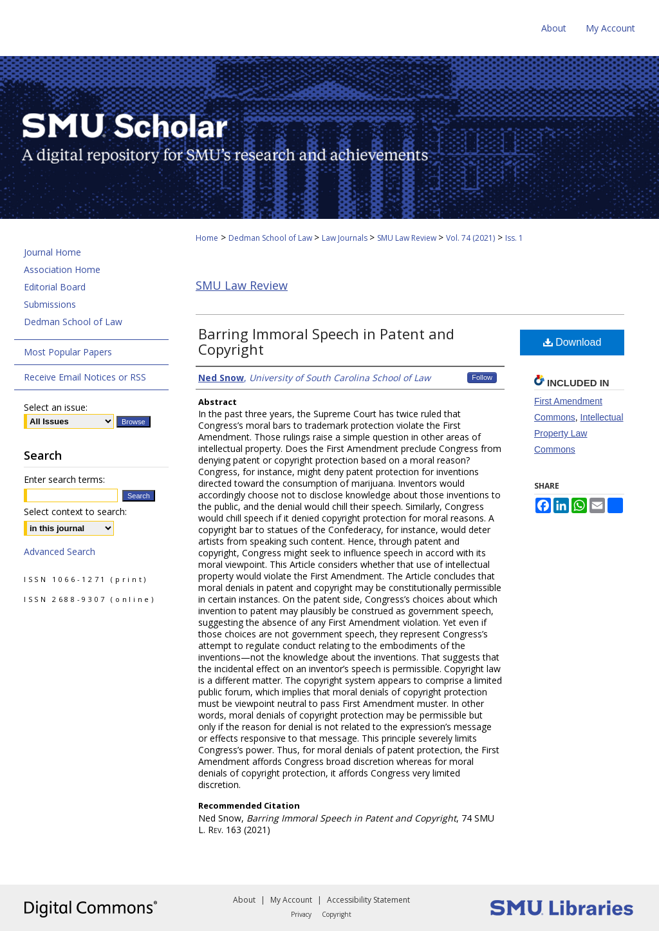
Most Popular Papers (68, 352)
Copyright (336, 914)
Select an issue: (56, 407)
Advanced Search (59, 551)
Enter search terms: (64, 479)
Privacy (301, 914)
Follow (482, 377)
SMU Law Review (407, 237)
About (244, 899)
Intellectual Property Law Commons (579, 433)
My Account (291, 899)
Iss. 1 (514, 237)
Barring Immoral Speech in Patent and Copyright (326, 341)
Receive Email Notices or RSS (85, 377)
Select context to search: (75, 511)
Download (572, 342)
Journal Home (52, 252)
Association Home (62, 269)
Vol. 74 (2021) (470, 237)
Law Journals (345, 237)
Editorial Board (55, 287)
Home (207, 237)
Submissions (50, 304)
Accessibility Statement (368, 899)
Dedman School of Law (271, 237)
